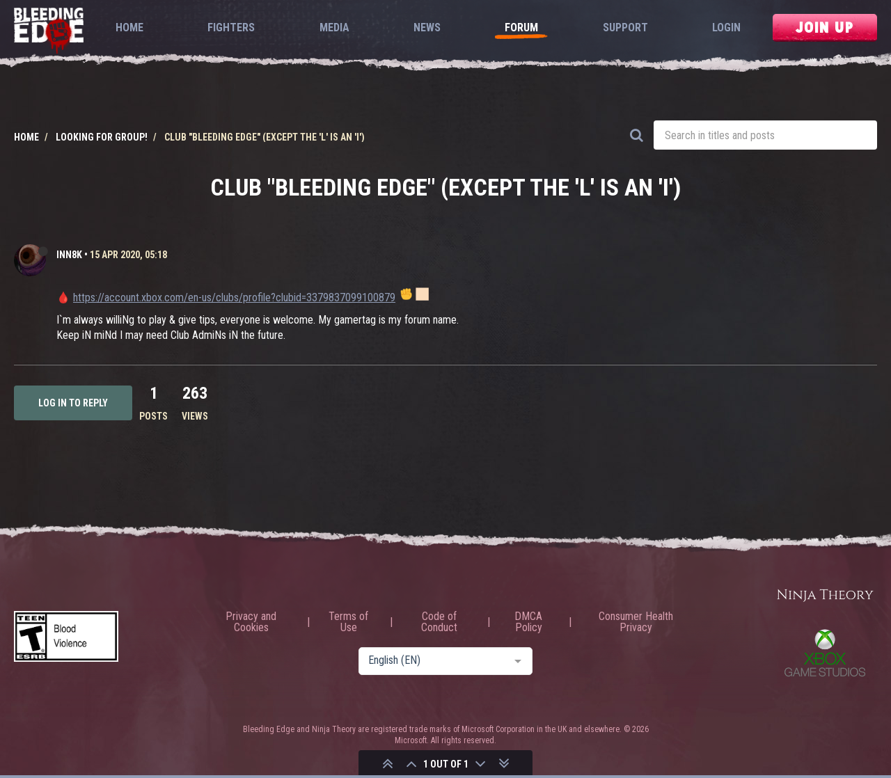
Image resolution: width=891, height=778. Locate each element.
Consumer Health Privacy (636, 622)
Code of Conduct (439, 622)
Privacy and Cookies (251, 622)
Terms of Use (348, 622)
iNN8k (69, 254)
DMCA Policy (528, 622)
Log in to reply (73, 402)
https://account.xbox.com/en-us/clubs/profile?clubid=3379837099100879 (234, 297)
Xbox (825, 652)
